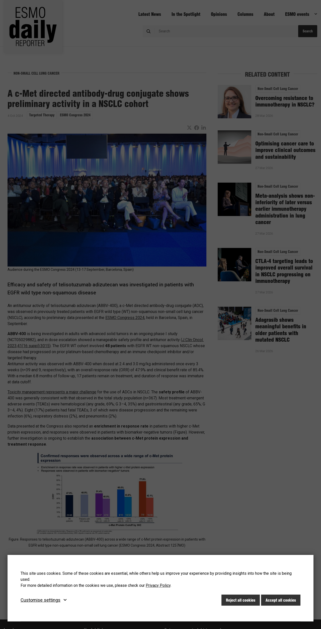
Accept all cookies (281, 600)
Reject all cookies (240, 600)
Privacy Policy (158, 585)
